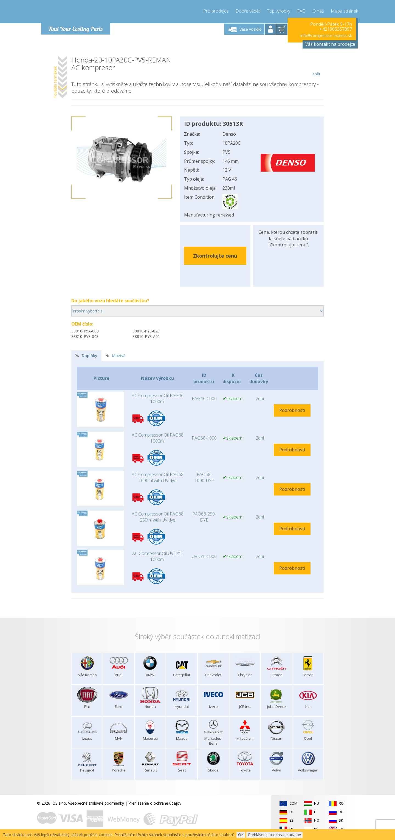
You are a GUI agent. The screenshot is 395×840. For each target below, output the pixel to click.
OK (241, 834)
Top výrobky (278, 11)
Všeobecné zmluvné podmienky (96, 803)
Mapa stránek (344, 11)
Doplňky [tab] (86, 355)
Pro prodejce (216, 11)
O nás (318, 11)
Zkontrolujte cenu (215, 255)
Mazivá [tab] (116, 355)
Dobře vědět (248, 11)
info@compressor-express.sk (326, 35)
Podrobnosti (292, 410)
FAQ (301, 11)
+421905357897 (336, 29)
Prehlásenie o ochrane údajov (154, 803)
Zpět (316, 66)
